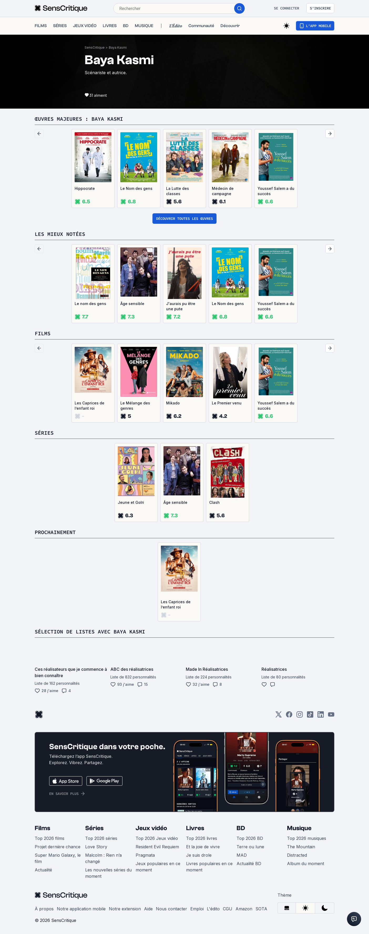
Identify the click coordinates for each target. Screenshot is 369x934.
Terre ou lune (250, 846)
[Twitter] (278, 716)
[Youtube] (331, 716)
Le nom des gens (90, 303)
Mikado (173, 403)
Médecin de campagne (223, 191)
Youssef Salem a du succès (276, 191)
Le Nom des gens (136, 188)
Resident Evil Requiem (157, 846)
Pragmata (145, 855)
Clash (214, 502)
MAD (242, 855)
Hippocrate (85, 188)
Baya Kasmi (118, 47)
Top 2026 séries (101, 838)
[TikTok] (310, 716)
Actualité (43, 869)
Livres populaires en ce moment (209, 866)
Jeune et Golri (131, 502)
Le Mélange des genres (135, 405)
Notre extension (125, 908)
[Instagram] (299, 716)
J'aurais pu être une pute (180, 306)
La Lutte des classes (177, 191)
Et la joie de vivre (203, 846)
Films (42, 828)
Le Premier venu (227, 403)
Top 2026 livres (201, 838)
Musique (299, 828)
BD (241, 828)
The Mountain (301, 846)
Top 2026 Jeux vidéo (157, 838)
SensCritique (95, 47)
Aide (148, 908)
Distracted (297, 855)
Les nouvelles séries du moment (108, 873)
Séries (94, 828)
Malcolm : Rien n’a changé (103, 858)
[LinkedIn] (320, 716)
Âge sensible (132, 303)
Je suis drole (199, 855)
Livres (195, 828)
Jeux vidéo (151, 828)
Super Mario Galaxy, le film (58, 858)
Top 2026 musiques (306, 838)
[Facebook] (289, 716)
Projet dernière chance (57, 846)
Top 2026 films (49, 838)
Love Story (96, 846)
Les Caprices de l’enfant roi (89, 405)
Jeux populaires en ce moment (158, 866)
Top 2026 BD (250, 838)
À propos (44, 908)
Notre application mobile (81, 908)
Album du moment (305, 863)
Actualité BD (249, 863)
